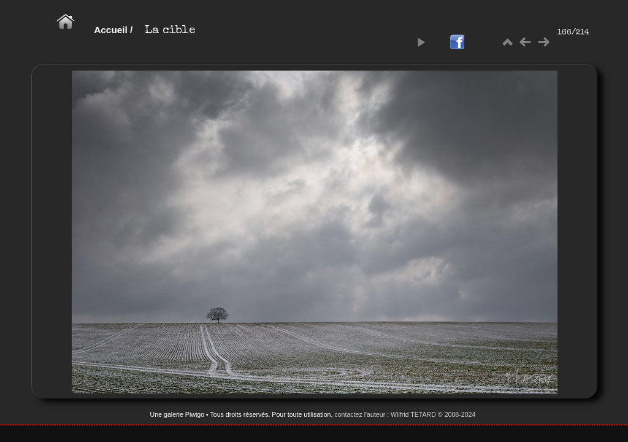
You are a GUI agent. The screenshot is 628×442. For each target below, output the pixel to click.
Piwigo (194, 414)
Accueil (111, 30)
